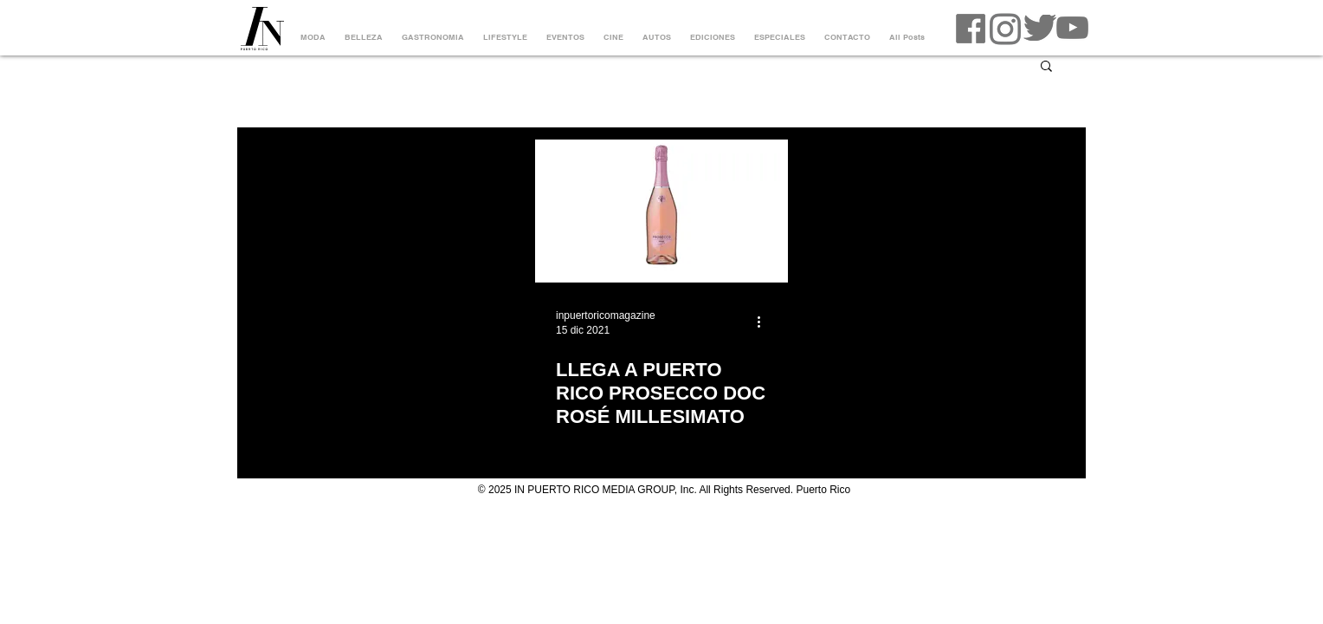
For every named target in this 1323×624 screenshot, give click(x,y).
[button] (1046, 67)
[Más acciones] (764, 321)
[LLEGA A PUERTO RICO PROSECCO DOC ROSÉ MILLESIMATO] (661, 211)
